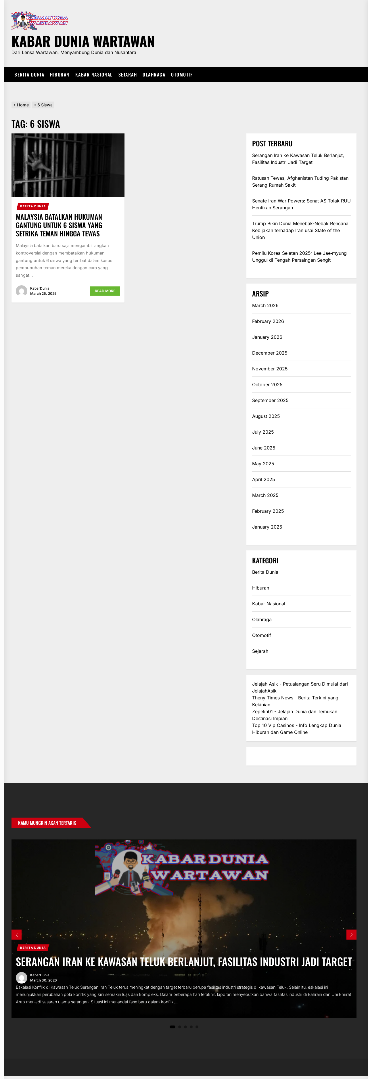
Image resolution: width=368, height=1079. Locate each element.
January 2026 (267, 337)
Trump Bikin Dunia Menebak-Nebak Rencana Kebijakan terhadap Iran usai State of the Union (300, 230)
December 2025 (270, 353)
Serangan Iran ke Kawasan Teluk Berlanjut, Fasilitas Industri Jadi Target (298, 158)
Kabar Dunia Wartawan (83, 39)
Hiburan (60, 74)
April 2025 (263, 479)
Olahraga (154, 74)
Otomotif (182, 74)
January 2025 (267, 527)
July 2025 (263, 432)
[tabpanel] (184, 930)
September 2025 (270, 400)
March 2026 (265, 305)
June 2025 (263, 448)
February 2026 (268, 321)
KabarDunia (39, 288)
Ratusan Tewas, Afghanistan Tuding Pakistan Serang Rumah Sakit (300, 181)
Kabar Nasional (94, 74)
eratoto (260, 756)
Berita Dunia (29, 74)
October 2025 (267, 384)
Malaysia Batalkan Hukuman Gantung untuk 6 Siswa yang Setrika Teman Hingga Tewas (59, 224)
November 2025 (270, 369)
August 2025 (266, 416)
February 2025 (268, 511)
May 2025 (263, 463)
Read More (105, 291)
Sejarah (127, 74)
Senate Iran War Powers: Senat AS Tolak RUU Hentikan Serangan (301, 204)
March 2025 (265, 495)
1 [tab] (172, 1030)
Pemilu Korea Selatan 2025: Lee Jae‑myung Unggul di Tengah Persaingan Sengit (299, 256)
